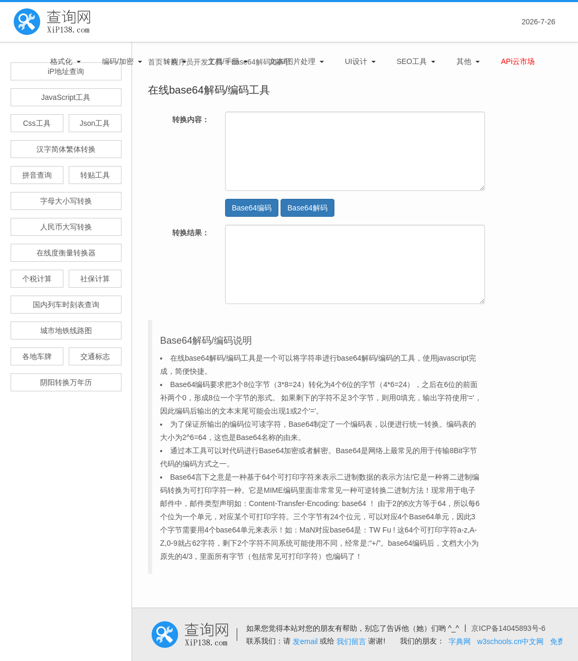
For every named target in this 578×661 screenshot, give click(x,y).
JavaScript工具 (65, 97)
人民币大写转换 (66, 227)
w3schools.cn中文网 (510, 641)
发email (305, 641)
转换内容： (190, 119)
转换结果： (190, 232)
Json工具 (95, 123)
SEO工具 (412, 61)
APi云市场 (518, 61)
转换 (170, 61)
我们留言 (351, 641)
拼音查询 (37, 175)
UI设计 (356, 61)
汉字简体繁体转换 (66, 149)
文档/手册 (223, 61)
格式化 (61, 61)
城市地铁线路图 (66, 330)
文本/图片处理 (292, 61)
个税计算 (37, 278)
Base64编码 (252, 208)
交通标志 (95, 356)
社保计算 (95, 278)
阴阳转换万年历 (66, 382)
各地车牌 (37, 356)
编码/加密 (118, 61)
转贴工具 (95, 175)
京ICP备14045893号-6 (508, 628)
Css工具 (36, 123)
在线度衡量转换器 (66, 253)
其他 (463, 61)
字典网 (460, 641)
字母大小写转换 (66, 201)
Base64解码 (307, 208)
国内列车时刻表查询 (66, 304)
